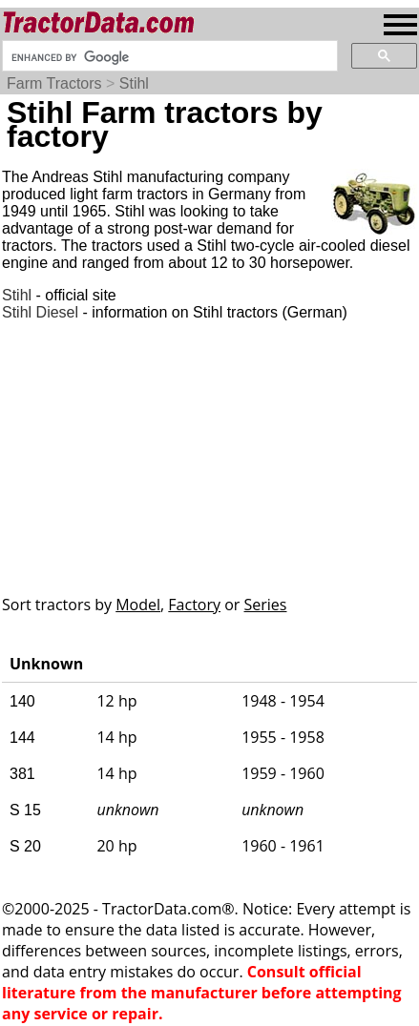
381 (22, 774)
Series (265, 604)
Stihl (134, 83)
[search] (168, 57)
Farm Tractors (54, 83)
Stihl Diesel (40, 312)
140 (22, 701)
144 (22, 737)
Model (137, 604)
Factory (194, 604)
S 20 (25, 846)
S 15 (25, 810)
